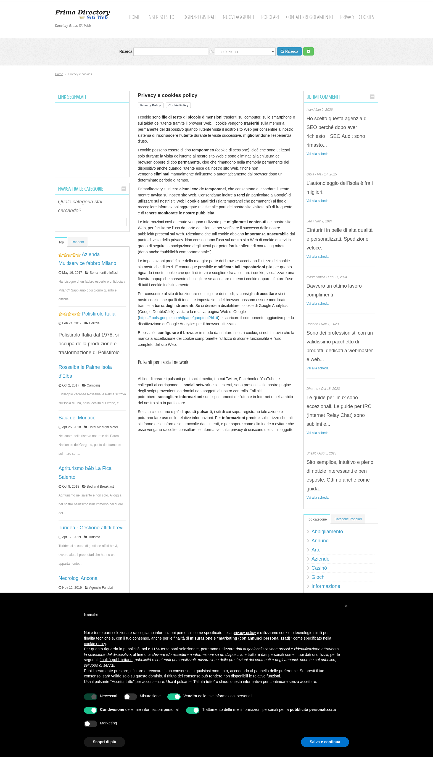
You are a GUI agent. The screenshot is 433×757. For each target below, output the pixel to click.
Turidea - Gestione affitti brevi (91, 527)
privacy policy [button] (244, 632)
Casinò (319, 568)
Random (78, 242)
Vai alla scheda (318, 154)
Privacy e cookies (357, 17)
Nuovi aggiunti (238, 17)
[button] (346, 605)
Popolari (270, 17)
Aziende (320, 559)
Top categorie (317, 519)
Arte (316, 550)
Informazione (325, 586)
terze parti (169, 649)
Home (134, 17)
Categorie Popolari (348, 519)
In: (242, 52)
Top (61, 242)
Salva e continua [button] (325, 742)
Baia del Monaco (77, 417)
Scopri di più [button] (104, 742)
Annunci (320, 540)
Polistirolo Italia (98, 314)
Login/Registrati (198, 17)
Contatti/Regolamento (309, 17)
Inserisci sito (160, 17)
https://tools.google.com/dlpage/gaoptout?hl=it (178, 318)
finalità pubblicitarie (116, 660)
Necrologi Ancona (78, 578)
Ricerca (163, 52)
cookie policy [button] (95, 644)
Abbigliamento (327, 531)
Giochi (318, 577)
